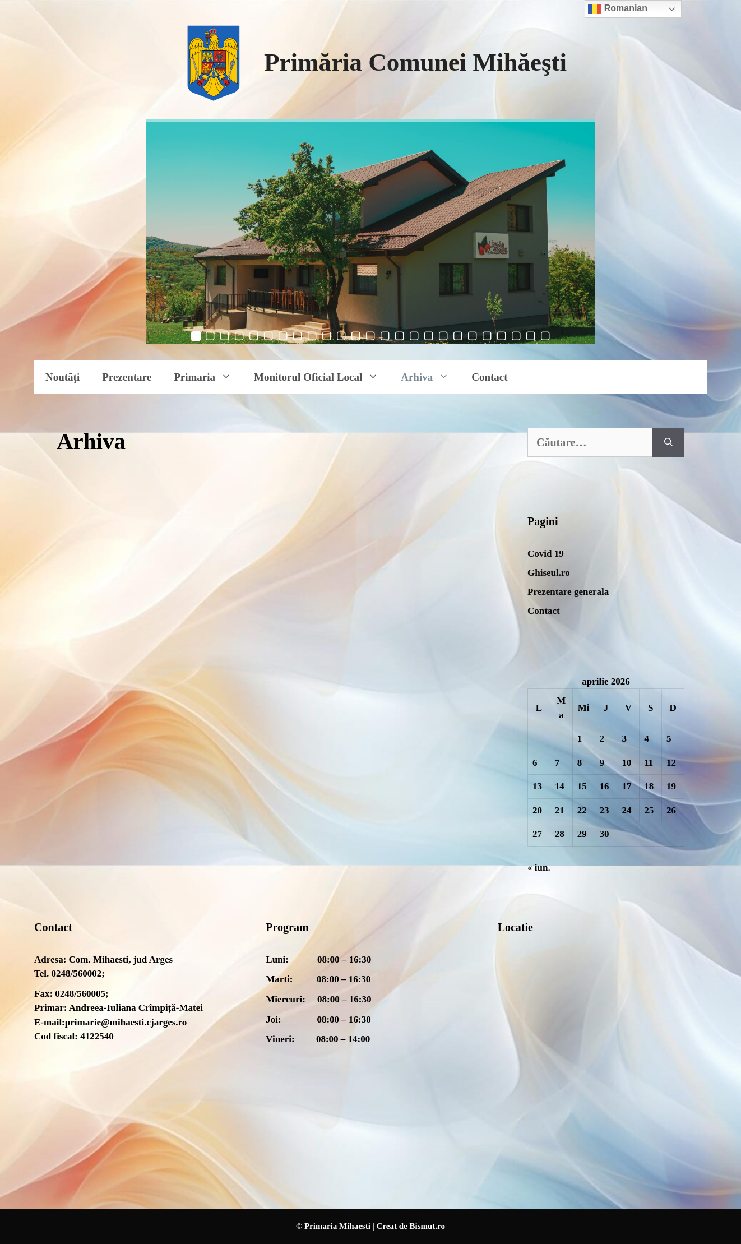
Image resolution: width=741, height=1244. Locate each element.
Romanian (617, 9)
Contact (489, 377)
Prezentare (126, 377)
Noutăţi (62, 377)
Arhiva (430, 377)
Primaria (208, 377)
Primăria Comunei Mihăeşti (415, 62)
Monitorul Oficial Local (322, 377)
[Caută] (668, 442)
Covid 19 (545, 553)
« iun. (538, 867)
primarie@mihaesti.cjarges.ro (126, 1022)
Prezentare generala (568, 591)
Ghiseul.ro (548, 572)
